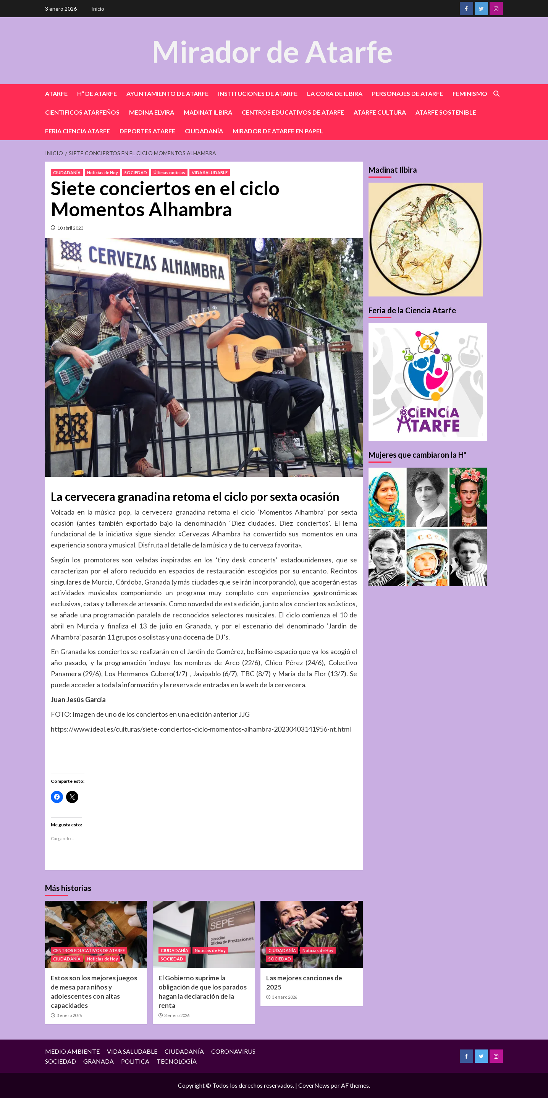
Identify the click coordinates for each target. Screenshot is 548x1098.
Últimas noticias (169, 172)
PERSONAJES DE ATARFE (407, 93)
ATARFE (56, 93)
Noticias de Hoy (102, 172)
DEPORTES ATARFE (147, 130)
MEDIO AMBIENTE (72, 1051)
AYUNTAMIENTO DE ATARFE (167, 93)
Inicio (97, 8)
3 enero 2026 (69, 1015)
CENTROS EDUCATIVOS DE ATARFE (293, 112)
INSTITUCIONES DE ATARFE (257, 93)
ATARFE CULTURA (380, 112)
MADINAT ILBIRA (208, 112)
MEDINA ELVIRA (151, 112)
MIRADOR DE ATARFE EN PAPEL (278, 130)
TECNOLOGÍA (177, 1061)
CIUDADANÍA (204, 130)
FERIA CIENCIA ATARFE (77, 130)
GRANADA (98, 1061)
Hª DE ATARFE (97, 93)
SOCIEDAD (135, 172)
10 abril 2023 (70, 228)
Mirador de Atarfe (272, 50)
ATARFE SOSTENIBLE (445, 112)
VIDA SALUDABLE (210, 172)
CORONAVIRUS (233, 1051)
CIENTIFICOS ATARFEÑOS (82, 112)
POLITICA (135, 1061)
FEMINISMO (470, 93)
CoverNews (314, 1085)
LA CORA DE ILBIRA (334, 93)
